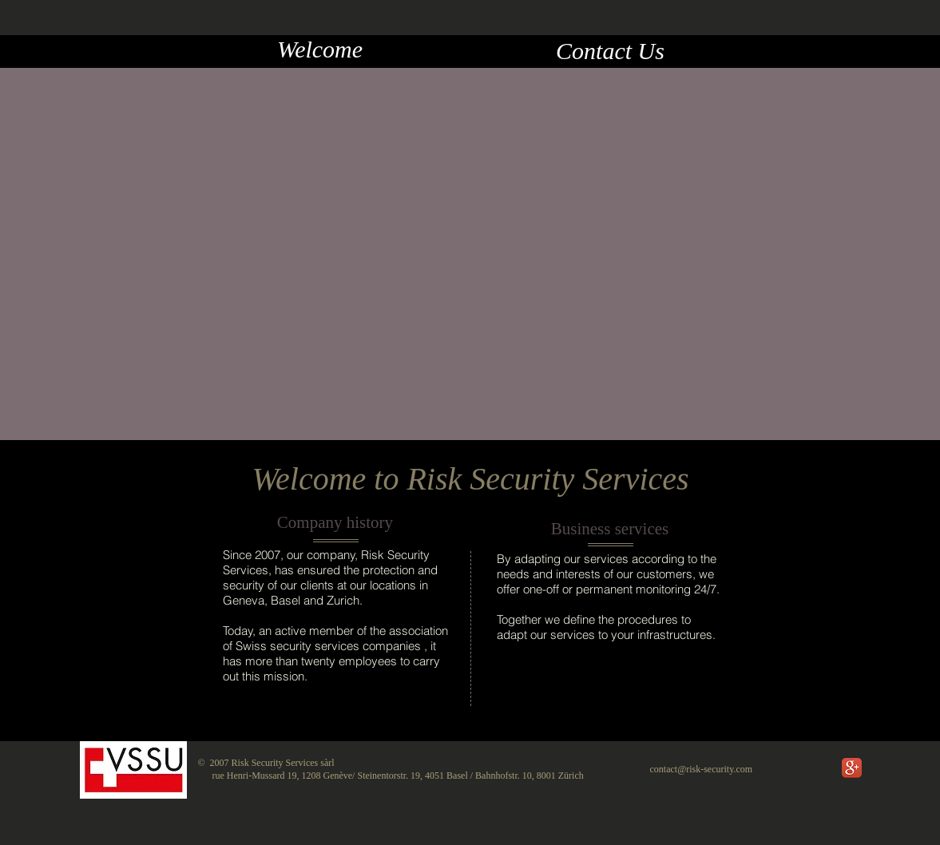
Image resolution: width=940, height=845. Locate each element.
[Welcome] (320, 49)
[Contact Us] (611, 51)
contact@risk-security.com (701, 769)
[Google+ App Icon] (852, 768)
